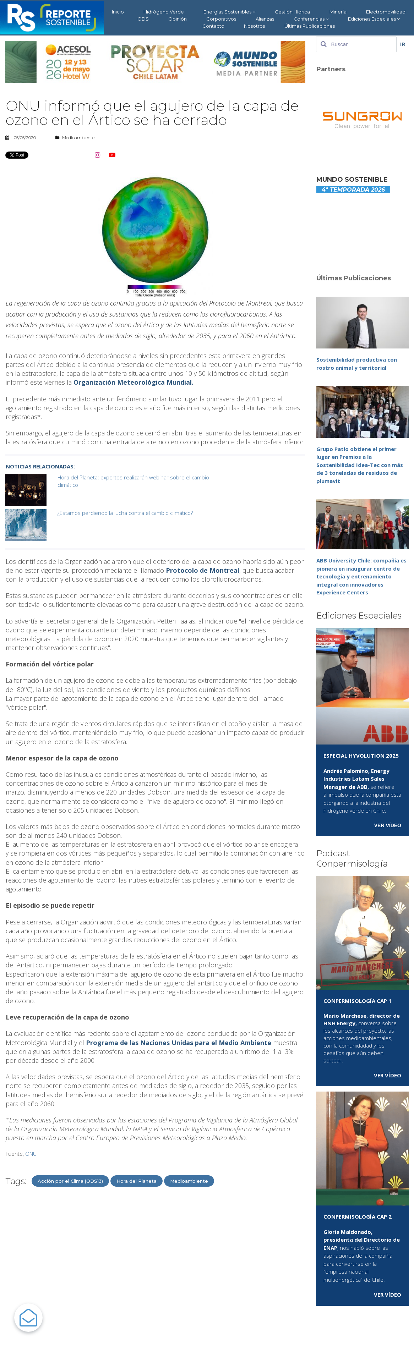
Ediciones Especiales (374, 19)
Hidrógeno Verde (163, 12)
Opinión (177, 19)
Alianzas (265, 19)
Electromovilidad (385, 12)
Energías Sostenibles (229, 12)
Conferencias (311, 19)
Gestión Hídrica (292, 12)
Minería (338, 12)
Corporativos (221, 19)
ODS (143, 19)
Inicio (118, 12)
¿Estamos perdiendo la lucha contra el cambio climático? (125, 512)
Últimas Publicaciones (309, 26)
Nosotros (254, 26)
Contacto (213, 26)
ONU (31, 1153)
